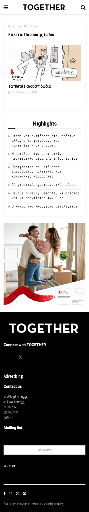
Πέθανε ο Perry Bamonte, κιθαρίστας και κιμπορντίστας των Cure (46, 195)
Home (11, 26)
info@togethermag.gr (15, 396)
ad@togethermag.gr (14, 402)
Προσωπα (17, 76)
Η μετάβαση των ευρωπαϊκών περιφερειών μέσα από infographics (44, 156)
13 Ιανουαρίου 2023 (22, 92)
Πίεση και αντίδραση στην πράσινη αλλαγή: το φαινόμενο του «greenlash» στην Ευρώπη (43, 140)
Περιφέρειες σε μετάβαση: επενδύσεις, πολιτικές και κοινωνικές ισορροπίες (36, 171)
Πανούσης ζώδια (31, 26)
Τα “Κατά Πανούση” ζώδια (29, 86)
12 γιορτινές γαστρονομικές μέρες (43, 184)
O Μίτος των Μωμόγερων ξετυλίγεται (44, 206)
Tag (19, 26)
